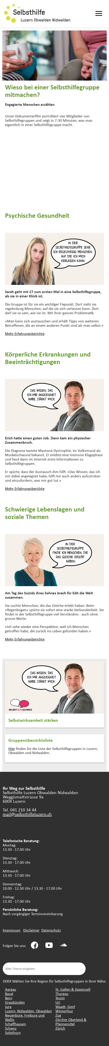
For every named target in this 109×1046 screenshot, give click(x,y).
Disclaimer (31, 930)
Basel (9, 993)
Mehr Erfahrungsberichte (25, 333)
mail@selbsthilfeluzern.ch (27, 814)
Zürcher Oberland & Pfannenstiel (71, 1021)
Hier (11, 748)
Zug (58, 1015)
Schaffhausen (15, 1023)
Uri (57, 1002)
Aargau (10, 989)
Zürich (60, 1028)
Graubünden (15, 1002)
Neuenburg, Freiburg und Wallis (25, 1017)
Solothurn (13, 1032)
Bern (8, 997)
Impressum (11, 930)
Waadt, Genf (65, 1006)
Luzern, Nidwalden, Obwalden (28, 1010)
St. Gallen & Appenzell (72, 989)
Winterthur (64, 1010)
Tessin (60, 997)
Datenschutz (51, 930)
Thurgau (61, 993)
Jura (8, 1006)
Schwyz (11, 1028)
